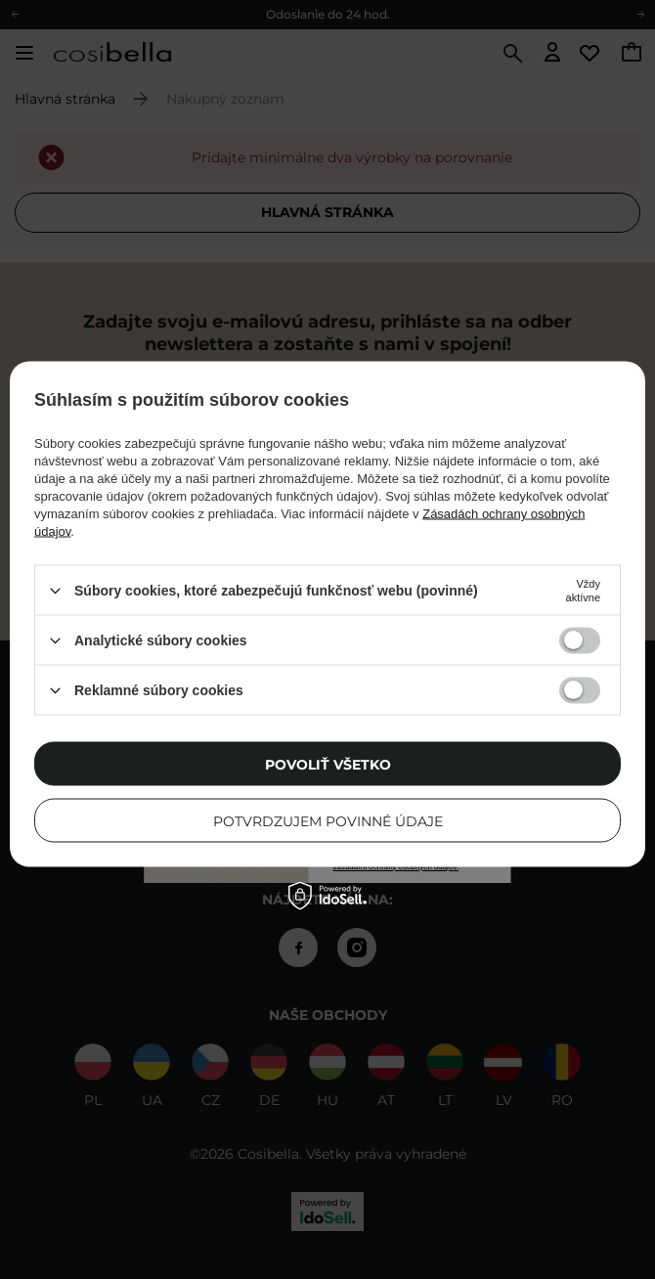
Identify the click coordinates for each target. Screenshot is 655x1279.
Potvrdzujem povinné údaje (328, 820)
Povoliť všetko (328, 763)
